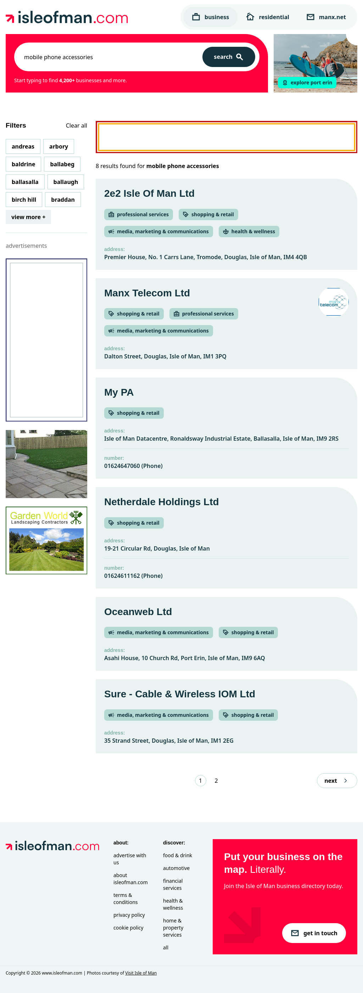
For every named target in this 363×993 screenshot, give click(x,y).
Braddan (63, 199)
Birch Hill (24, 199)
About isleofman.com (130, 879)
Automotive (176, 868)
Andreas (23, 146)
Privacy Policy (129, 914)
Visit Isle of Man (141, 973)
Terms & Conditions (125, 898)
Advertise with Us (129, 859)
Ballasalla (25, 182)
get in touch (314, 933)
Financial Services (173, 884)
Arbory (58, 146)
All (165, 947)
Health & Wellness (173, 904)
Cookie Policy (128, 927)
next (337, 780)
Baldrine (23, 164)
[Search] (228, 57)
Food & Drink (177, 855)
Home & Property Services (173, 927)
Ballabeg (62, 164)
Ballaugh (66, 182)
